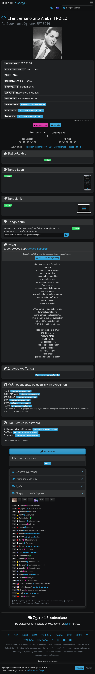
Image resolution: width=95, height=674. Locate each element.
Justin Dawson (25, 584)
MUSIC (25, 635)
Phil (21, 593)
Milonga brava (34, 521)
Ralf (20, 515)
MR (24, 499)
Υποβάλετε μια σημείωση (47, 258)
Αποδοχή (79, 668)
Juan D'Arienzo (83, 644)
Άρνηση (89, 668)
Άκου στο (40, 125)
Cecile (21, 577)
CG (20, 552)
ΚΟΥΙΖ (69, 635)
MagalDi (22, 568)
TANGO (11, 75)
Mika (21, 581)
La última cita (32, 581)
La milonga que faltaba (37, 565)
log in (68, 623)
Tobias (21, 559)
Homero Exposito (20, 98)
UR (41, 499)
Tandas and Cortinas (53, 652)
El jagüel (29, 527)
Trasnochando (34, 562)
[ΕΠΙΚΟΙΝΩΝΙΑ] (70, 640)
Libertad (32, 512)
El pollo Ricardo (35, 509)
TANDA (59, 635)
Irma (22, 505)
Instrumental (19, 87)
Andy (21, 534)
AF (52, 499)
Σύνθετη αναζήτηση (24, 471)
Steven (21, 546)
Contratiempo (60, 147)
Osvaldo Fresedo (54, 644)
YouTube (55, 125)
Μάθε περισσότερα (35, 670)
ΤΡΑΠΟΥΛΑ (28, 640)
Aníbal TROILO (18, 81)
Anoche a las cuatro (42, 584)
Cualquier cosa (34, 568)
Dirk (20, 540)
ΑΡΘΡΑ (79, 635)
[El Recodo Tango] (8, 635)
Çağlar (22, 509)
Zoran (22, 590)
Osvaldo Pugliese (39, 644)
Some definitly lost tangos (73, 652)
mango (59, 294)
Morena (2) (30, 596)
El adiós (32, 524)
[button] (57, 8)
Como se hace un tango (37, 590)
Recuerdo (28, 571)
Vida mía (31, 559)
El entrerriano (21, 69)
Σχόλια (17, 486)
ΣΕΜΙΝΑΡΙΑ (42, 640)
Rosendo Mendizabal (21, 93)
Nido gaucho (32, 577)
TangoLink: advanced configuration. (76, 648)
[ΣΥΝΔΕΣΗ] (51, 7)
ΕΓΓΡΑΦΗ (47, 451)
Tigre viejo (29, 543)
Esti (20, 531)
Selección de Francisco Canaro (39, 147)
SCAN (34, 635)
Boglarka (22, 524)
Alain (21, 537)
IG (19, 499)
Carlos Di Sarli (10, 648)
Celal (21, 527)
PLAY (16, 635)
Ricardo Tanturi (25, 644)
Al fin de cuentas (33, 505)
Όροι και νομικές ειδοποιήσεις (47, 655)
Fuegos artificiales (75, 147)
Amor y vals (30, 515)
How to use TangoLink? (52, 648)
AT (30, 499)
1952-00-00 (18, 63)
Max (20, 543)
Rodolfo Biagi (11, 644)
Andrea (23, 512)
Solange (22, 521)
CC (47, 499)
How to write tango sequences (29, 648)
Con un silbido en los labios (35, 531)
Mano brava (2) (31, 540)
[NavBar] (91, 2)
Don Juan (29, 549)
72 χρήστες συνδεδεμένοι (28, 493)
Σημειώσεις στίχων (24, 479)
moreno (22, 562)
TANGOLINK (46, 635)
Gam (21, 549)
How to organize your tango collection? (27, 652)
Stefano (22, 565)
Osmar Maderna (69, 644)
